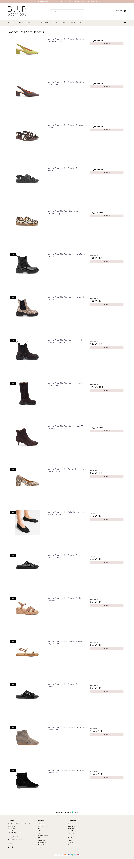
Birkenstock (41, 838)
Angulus (40, 828)
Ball (39, 833)
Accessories (45, 22)
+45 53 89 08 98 (13, 837)
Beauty (63, 22)
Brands (20, 22)
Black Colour (41, 840)
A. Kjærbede (41, 824)
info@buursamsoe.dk (16, 839)
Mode (28, 22)
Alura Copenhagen (43, 826)
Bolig (55, 22)
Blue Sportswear (42, 845)
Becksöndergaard (43, 835)
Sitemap (10, 843)
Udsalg (72, 22)
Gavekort (82, 22)
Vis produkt (107, 43)
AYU (39, 831)
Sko (36, 22)
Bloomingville (42, 842)
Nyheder (11, 22)
